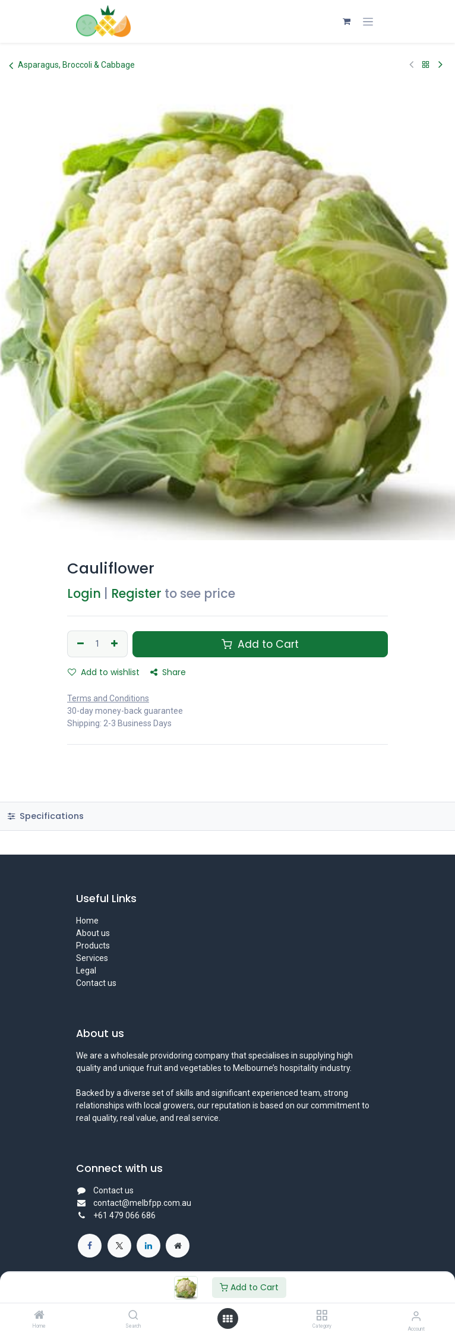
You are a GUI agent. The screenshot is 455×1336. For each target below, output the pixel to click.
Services (92, 958)
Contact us (96, 983)
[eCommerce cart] (346, 21)
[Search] (133, 1316)
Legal (86, 970)
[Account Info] (416, 1316)
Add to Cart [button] (260, 644)
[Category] (321, 1316)
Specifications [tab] (46, 816)
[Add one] (115, 644)
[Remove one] (79, 644)
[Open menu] (227, 1319)
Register (136, 593)
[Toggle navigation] (368, 21)
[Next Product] (440, 65)
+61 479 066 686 (125, 1215)
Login (84, 593)
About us (93, 933)
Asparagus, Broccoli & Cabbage (72, 65)
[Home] (39, 1316)
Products (93, 945)
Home (87, 920)
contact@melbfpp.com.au (142, 1203)
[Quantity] (97, 644)
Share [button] (168, 672)
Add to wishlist (104, 672)
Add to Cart (249, 1287)
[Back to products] (426, 64)
